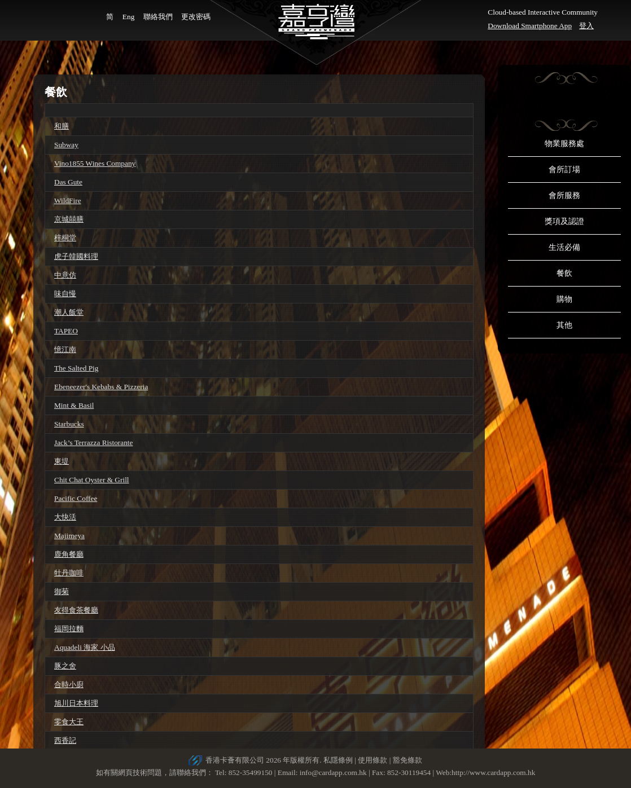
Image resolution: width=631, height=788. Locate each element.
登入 (586, 25)
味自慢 (65, 293)
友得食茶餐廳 (76, 610)
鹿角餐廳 (69, 554)
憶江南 (65, 349)
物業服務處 (564, 143)
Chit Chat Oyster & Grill (91, 480)
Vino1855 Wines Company (94, 163)
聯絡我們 (158, 16)
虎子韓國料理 (76, 256)
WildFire (67, 200)
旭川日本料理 (76, 703)
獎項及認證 (564, 221)
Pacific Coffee (75, 498)
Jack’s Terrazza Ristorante (93, 442)
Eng (128, 16)
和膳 (61, 126)
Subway (66, 144)
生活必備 (564, 247)
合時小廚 (69, 684)
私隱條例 (338, 760)
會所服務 (564, 195)
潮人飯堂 (69, 312)
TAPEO (66, 331)
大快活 (65, 517)
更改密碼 (196, 16)
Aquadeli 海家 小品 (84, 647)
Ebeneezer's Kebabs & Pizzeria (101, 386)
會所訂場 (564, 169)
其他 (564, 325)
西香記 (65, 740)
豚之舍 (65, 666)
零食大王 (69, 721)
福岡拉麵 (69, 628)
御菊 (61, 591)
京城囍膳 (69, 219)
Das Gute (68, 182)
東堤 (61, 461)
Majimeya (69, 535)
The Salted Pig (76, 368)
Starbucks (69, 424)
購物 (564, 299)
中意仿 (65, 275)
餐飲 (564, 273)
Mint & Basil (74, 405)
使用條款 (372, 760)
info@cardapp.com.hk (334, 772)
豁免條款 (407, 760)
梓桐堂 (65, 238)
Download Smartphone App (530, 25)
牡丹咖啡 (69, 573)
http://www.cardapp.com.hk (493, 772)
